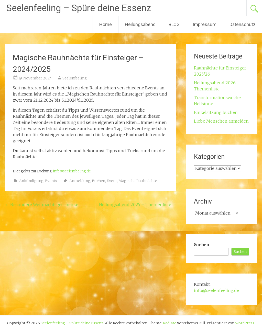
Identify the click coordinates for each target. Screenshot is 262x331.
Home (105, 24)
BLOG (174, 24)
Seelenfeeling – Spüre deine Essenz (78, 8)
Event (112, 181)
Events (51, 181)
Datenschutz (243, 24)
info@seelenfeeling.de (72, 171)
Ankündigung (31, 181)
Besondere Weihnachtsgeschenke (41, 204)
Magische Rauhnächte (137, 181)
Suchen (201, 244)
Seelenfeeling (74, 78)
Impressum (204, 24)
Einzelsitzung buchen (216, 112)
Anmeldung (79, 181)
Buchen (98, 181)
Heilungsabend (140, 24)
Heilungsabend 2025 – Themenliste (137, 204)
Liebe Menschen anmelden (221, 121)
